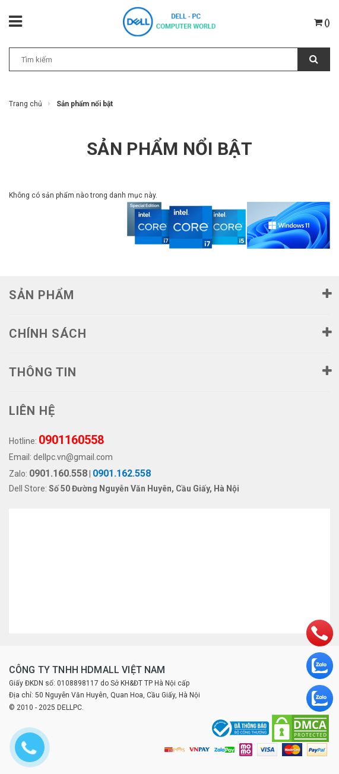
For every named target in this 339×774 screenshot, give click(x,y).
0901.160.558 (58, 473)
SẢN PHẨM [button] (169, 294)
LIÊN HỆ (32, 411)
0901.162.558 (122, 473)
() (322, 22)
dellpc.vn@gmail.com (73, 457)
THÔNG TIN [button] (169, 371)
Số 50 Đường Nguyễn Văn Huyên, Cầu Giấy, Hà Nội (144, 488)
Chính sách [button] (169, 332)
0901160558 (71, 440)
